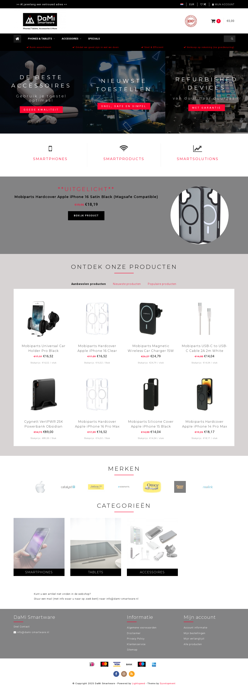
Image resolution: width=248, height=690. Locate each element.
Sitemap (132, 649)
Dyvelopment (168, 683)
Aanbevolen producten (88, 283)
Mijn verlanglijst (194, 638)
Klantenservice (136, 644)
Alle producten (193, 644)
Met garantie (206, 107)
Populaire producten (162, 283)
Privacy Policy (136, 638)
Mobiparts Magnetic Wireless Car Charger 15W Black (151, 350)
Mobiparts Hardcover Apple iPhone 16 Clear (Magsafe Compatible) (97, 350)
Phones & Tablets (40, 38)
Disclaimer (134, 633)
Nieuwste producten (127, 283)
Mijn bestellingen (194, 633)
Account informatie (195, 627)
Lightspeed (138, 683)
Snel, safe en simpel (123, 106)
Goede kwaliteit (41, 109)
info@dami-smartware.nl (33, 632)
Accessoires (70, 38)
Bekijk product (86, 215)
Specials (94, 38)
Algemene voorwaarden (142, 627)
